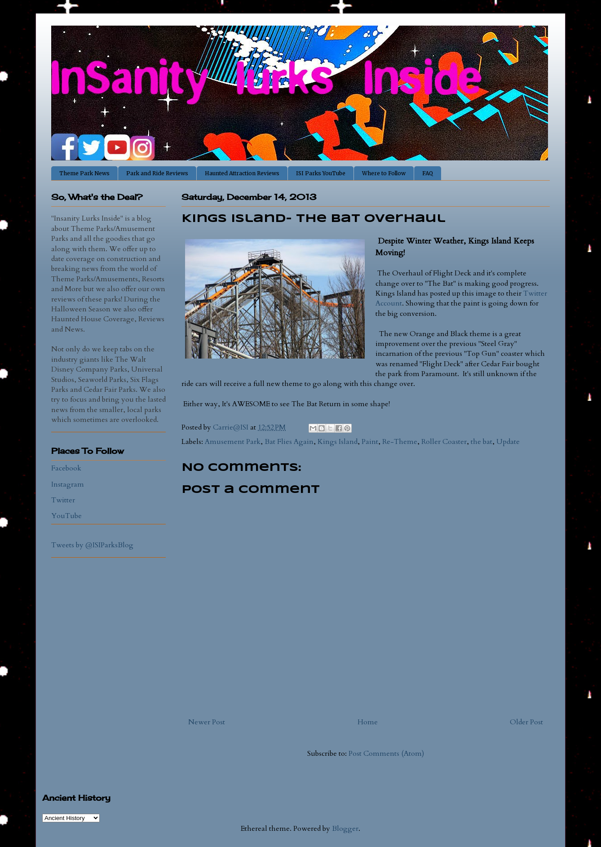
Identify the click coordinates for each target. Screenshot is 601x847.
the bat (481, 442)
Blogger (345, 829)
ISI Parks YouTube (320, 173)
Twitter (63, 500)
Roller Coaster (444, 442)
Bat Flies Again (289, 442)
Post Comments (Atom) (386, 753)
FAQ (427, 173)
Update (508, 442)
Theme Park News (84, 173)
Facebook (66, 468)
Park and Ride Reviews (157, 173)
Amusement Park (233, 442)
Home (368, 722)
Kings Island (338, 442)
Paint (370, 442)
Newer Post (206, 722)
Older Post (526, 722)
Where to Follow (384, 173)
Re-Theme (399, 442)
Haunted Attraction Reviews (242, 173)
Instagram (67, 484)
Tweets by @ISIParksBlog (92, 545)
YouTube (66, 516)
